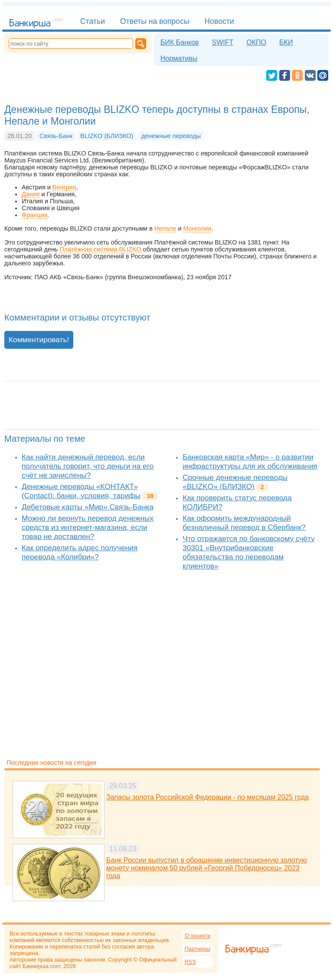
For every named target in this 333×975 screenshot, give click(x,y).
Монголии (197, 228)
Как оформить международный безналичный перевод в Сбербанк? (244, 523)
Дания (31, 194)
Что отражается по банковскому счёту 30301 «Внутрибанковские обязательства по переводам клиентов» (249, 552)
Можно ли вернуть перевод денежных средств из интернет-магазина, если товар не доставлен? (87, 527)
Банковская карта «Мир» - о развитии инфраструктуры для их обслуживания (250, 461)
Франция (34, 215)
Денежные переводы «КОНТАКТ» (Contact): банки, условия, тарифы (81, 491)
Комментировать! (39, 339)
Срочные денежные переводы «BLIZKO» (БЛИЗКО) (235, 482)
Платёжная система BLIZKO (100, 249)
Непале (165, 228)
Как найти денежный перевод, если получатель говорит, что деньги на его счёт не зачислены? (87, 466)
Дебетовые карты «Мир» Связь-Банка (87, 506)
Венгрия (64, 187)
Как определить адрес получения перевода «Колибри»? (79, 552)
